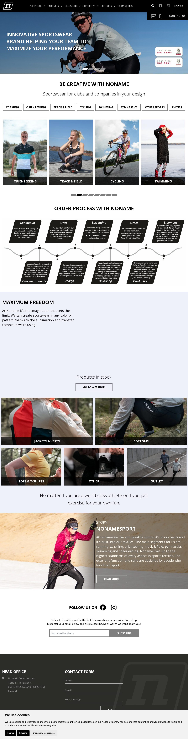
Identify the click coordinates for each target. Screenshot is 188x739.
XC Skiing (12, 107)
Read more (111, 579)
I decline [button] (23, 733)
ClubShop (71, 5)
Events (177, 107)
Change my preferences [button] (44, 733)
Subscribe (124, 633)
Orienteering (36, 107)
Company (89, 5)
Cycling (85, 107)
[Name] (94, 681)
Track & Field (62, 107)
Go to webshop (94, 387)
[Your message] (94, 699)
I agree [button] (10, 733)
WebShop (36, 5)
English (178, 5)
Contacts (106, 5)
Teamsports (125, 5)
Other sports (155, 107)
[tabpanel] (25, 153)
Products (53, 5)
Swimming (106, 107)
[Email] (94, 690)
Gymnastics (129, 107)
